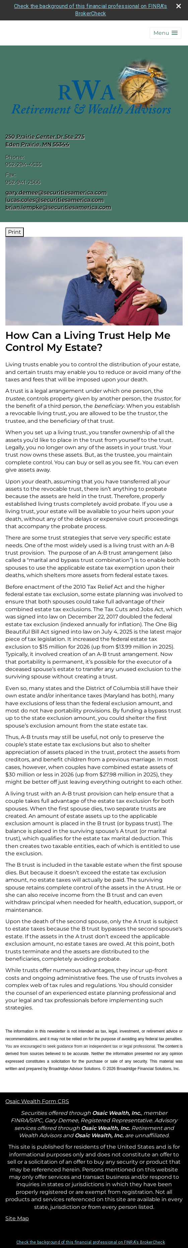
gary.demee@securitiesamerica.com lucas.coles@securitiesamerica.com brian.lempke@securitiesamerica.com (58, 200)
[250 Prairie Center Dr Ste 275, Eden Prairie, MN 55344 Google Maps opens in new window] (44, 140)
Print (14, 232)
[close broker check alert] (178, 6)
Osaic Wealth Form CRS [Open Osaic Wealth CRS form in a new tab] (37, 1101)
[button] (165, 33)
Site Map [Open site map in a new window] (17, 1218)
